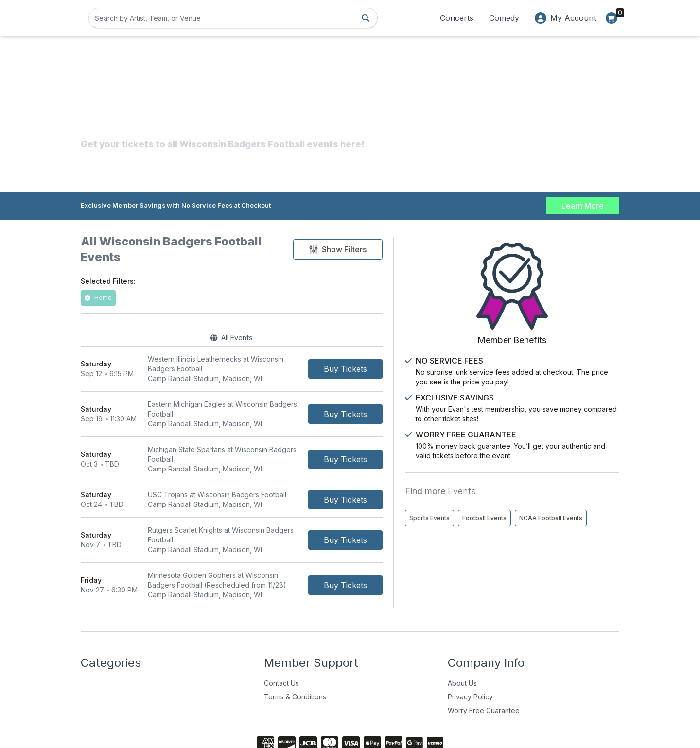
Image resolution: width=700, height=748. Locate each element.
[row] (274, 357)
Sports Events (524, 500)
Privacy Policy (470, 650)
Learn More (582, 204)
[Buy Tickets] (430, 356)
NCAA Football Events (535, 520)
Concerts (456, 18)
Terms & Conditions (295, 650)
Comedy (504, 18)
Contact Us (281, 637)
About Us (462, 637)
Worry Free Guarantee (484, 664)
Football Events (579, 500)
